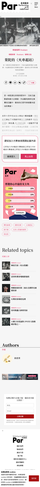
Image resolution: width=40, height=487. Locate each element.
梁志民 (6, 234)
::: (31, 3)
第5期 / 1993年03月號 (20, 76)
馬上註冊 (29, 156)
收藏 (32, 82)
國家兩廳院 (20, 462)
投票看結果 (20, 213)
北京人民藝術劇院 (19, 229)
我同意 (33, 478)
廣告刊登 (20, 452)
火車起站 (20, 123)
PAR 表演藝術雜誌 (20, 439)
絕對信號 (18, 225)
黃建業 (22, 74)
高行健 (24, 119)
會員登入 (11, 156)
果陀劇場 (7, 225)
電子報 (20, 455)
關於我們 (20, 446)
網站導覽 (20, 465)
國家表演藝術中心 (20, 459)
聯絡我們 (20, 449)
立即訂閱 (20, 416)
